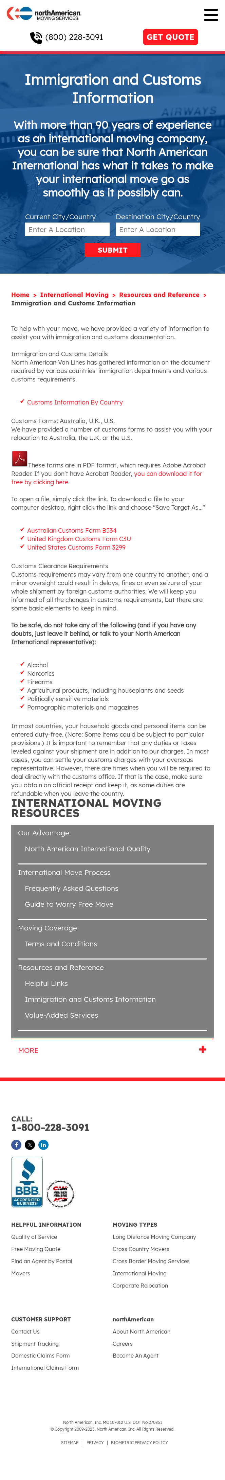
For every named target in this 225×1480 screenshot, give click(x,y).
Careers (123, 1343)
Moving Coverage (47, 927)
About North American (141, 1331)
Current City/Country (60, 216)
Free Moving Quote (35, 1249)
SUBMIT (113, 250)
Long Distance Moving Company (154, 1236)
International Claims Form (45, 1367)
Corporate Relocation (140, 1285)
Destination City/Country (158, 216)
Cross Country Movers (141, 1249)
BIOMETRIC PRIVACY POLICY (139, 1442)
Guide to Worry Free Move (69, 904)
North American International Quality (88, 848)
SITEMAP (69, 1442)
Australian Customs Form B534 (72, 530)
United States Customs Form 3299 (76, 547)
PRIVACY (95, 1442)
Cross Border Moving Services (151, 1261)
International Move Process (64, 872)
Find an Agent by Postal (41, 1261)
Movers (20, 1273)
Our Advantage (43, 832)
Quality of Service (34, 1236)
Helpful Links (46, 983)
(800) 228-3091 (74, 37)
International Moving (75, 295)
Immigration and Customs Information (90, 999)
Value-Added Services (61, 1015)
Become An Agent (135, 1355)
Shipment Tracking (35, 1343)
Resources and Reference (160, 295)
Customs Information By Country (75, 402)
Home (21, 295)
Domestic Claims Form (40, 1355)
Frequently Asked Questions (71, 888)
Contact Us (25, 1331)
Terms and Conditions (61, 943)
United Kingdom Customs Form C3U (79, 539)
